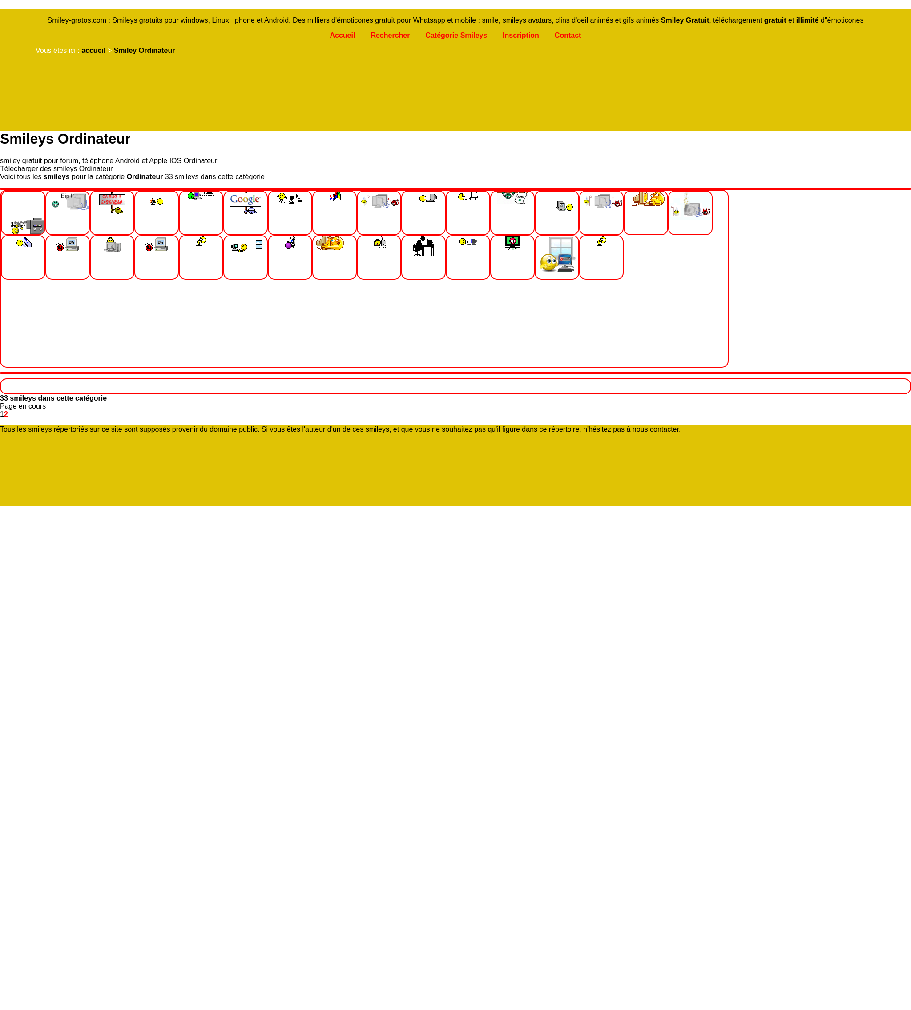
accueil (93, 50)
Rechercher (390, 35)
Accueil (342, 35)
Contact (568, 35)
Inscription (521, 35)
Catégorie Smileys (456, 35)
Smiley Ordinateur (144, 50)
